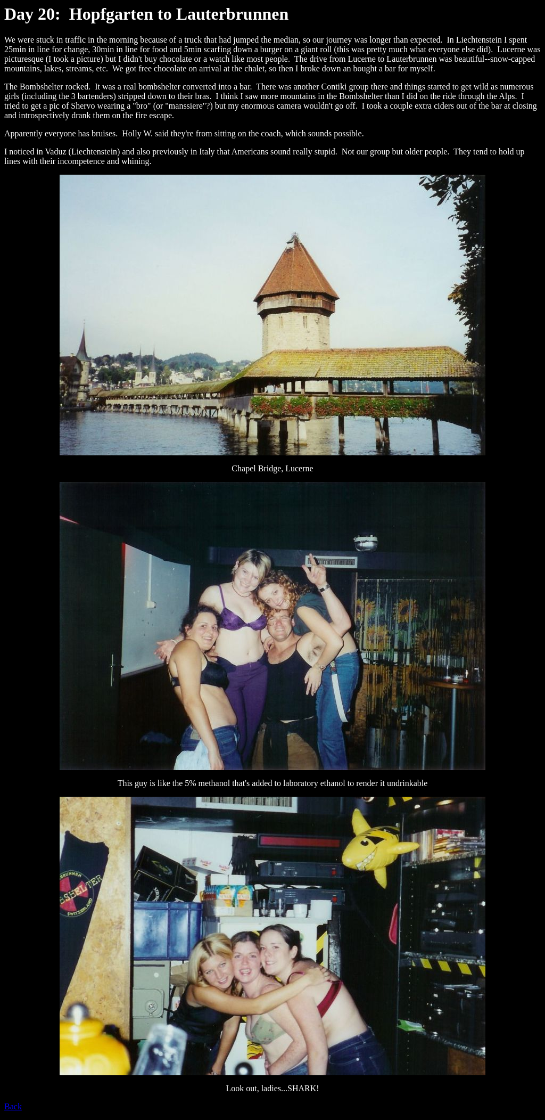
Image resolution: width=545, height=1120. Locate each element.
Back (13, 1106)
